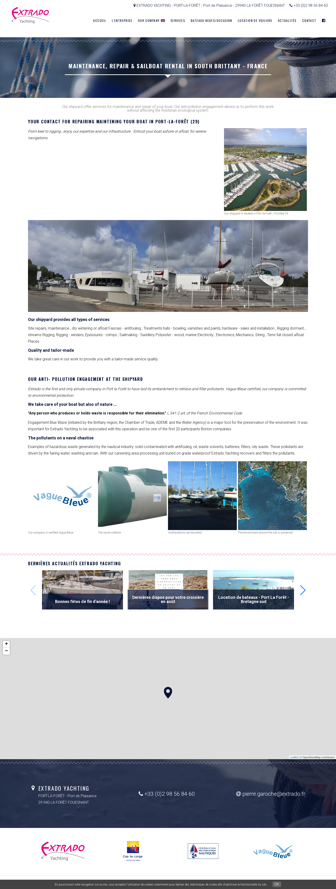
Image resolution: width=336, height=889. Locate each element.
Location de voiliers (255, 20)
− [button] (6, 651)
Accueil (99, 20)
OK (276, 884)
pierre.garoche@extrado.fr (270, 794)
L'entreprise (122, 20)
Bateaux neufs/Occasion (211, 20)
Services (178, 20)
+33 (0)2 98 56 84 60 (167, 794)
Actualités (287, 20)
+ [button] (6, 644)
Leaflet (294, 757)
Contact (309, 20)
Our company (151, 20)
